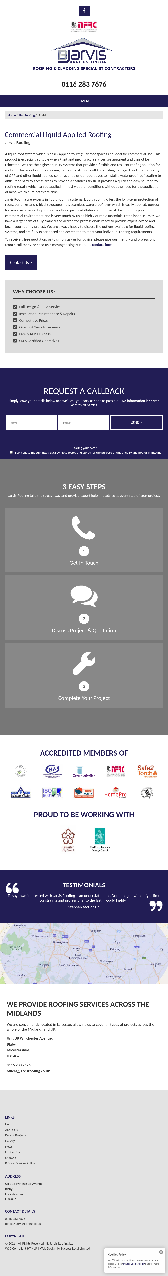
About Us (11, 1130)
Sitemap (10, 1158)
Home (12, 115)
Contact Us (12, 1152)
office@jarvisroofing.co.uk (28, 1071)
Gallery (10, 1141)
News (9, 1147)
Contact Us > (21, 262)
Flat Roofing (27, 115)
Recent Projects (15, 1135)
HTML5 (32, 1248)
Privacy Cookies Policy (20, 1163)
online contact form (96, 244)
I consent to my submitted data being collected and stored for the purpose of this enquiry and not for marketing (88, 452)
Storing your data (85, 448)
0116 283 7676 (84, 84)
